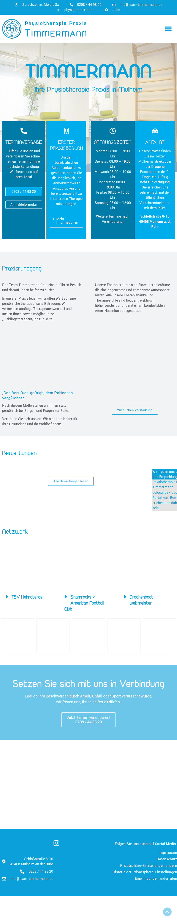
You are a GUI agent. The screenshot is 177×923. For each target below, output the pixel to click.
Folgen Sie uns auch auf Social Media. (146, 844)
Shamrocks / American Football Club (84, 603)
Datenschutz (167, 859)
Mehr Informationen (67, 220)
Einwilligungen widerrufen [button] (156, 878)
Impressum (168, 853)
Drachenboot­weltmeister (142, 600)
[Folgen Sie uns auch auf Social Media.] (56, 843)
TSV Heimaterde (27, 597)
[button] (168, 28)
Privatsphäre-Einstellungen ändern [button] (148, 866)
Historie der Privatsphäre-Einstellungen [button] (145, 872)
